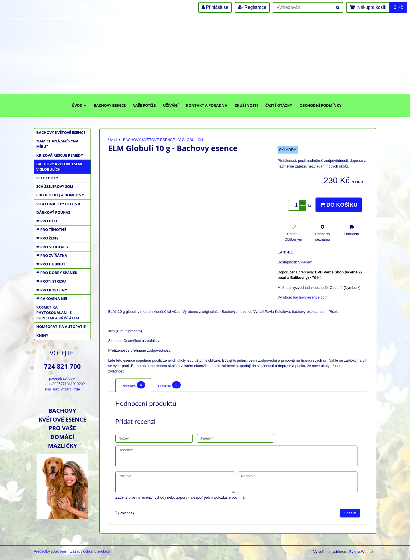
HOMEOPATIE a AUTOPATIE (61, 326)
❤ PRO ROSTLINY (51, 290)
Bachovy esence (110, 105)
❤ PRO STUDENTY (52, 246)
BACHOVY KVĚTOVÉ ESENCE (60, 132)
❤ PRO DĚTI (46, 220)
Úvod (79, 105)
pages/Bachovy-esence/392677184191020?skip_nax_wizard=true (62, 383)
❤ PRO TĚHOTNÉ (51, 229)
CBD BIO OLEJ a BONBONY (60, 195)
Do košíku (338, 205)
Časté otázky (278, 105)
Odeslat (350, 513)
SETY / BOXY (47, 177)
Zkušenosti (246, 105)
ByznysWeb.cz (361, 551)
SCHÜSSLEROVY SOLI (54, 186)
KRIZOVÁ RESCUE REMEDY (59, 155)
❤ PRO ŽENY (47, 238)
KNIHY (42, 335)
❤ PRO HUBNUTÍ (51, 264)
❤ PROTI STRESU (51, 281)
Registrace (252, 7)
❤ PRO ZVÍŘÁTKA (51, 255)
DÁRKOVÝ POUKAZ (53, 212)
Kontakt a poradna (206, 105)
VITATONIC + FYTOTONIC (58, 203)
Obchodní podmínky (320, 105)
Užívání (170, 105)
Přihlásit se (215, 7)
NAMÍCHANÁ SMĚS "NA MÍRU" (57, 143)
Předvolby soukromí (50, 551)
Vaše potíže (144, 105)
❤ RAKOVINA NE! (51, 298)
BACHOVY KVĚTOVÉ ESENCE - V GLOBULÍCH (61, 166)
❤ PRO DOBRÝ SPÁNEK (56, 272)
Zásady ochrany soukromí (91, 551)
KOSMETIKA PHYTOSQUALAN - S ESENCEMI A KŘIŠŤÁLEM (57, 313)
